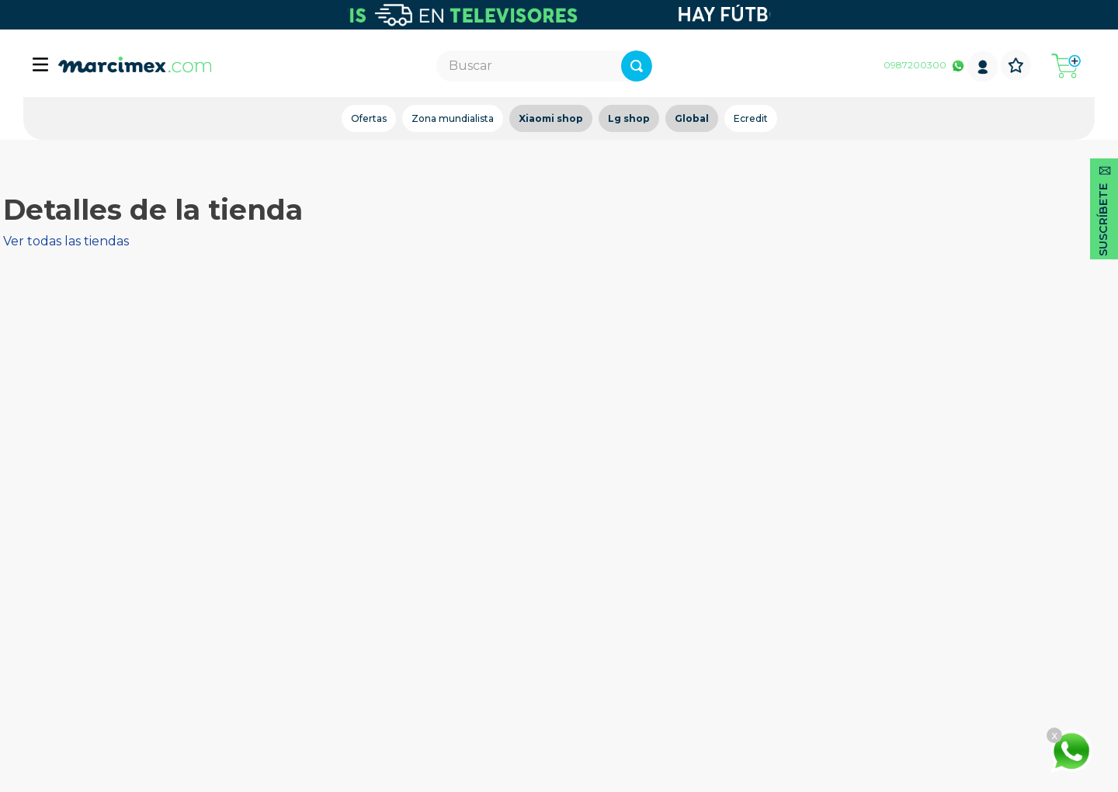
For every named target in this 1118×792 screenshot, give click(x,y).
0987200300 (915, 65)
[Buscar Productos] (689, 66)
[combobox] (544, 66)
